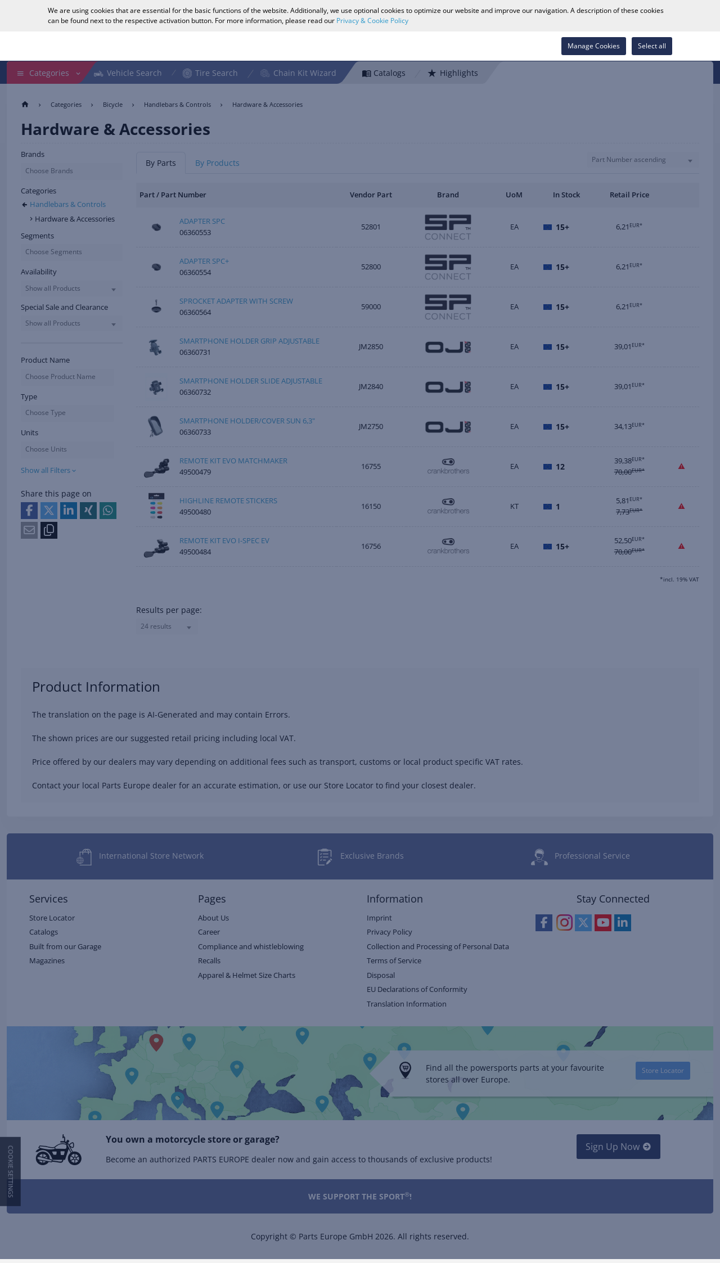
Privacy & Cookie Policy (372, 20)
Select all (652, 46)
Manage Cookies (594, 46)
